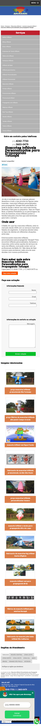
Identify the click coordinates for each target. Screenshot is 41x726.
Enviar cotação (20, 354)
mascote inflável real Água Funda (20, 445)
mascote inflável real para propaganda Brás (20, 582)
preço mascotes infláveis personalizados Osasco (20, 499)
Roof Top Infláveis (8, 112)
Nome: (23, 291)
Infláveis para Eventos (9, 70)
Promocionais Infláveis (9, 93)
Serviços (20, 32)
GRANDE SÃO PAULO (15, 661)
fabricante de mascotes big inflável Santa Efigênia (20, 555)
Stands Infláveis (7, 116)
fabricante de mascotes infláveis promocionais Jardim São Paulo (20, 472)
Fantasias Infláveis (8, 60)
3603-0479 (10, 21)
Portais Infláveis (7, 88)
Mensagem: (22, 335)
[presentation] (20, 313)
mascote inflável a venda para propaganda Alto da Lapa (20, 527)
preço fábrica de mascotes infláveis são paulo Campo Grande (20, 418)
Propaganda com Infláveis (10, 102)
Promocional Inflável (9, 98)
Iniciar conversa (17, 714)
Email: (23, 298)
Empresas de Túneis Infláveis (11, 51)
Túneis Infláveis (7, 130)
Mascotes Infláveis (8, 84)
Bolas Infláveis (7, 46)
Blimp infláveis (7, 42)
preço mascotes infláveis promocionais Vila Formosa (20, 391)
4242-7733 (10, 18)
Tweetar (5, 165)
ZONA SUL (26, 658)
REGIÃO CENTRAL (16, 655)
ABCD (34, 658)
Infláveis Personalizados (10, 74)
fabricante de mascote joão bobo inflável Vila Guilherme (20, 638)
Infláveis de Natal (8, 65)
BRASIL (5, 661)
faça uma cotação (9, 273)
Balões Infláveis (7, 37)
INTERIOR (27, 661)
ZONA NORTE (7, 658)
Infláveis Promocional (9, 79)
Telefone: (23, 304)
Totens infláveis (7, 126)
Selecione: (6, 655)
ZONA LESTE (28, 655)
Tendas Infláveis (7, 121)
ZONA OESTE (17, 658)
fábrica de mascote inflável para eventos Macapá (20, 610)
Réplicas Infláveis (8, 107)
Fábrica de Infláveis (8, 56)
